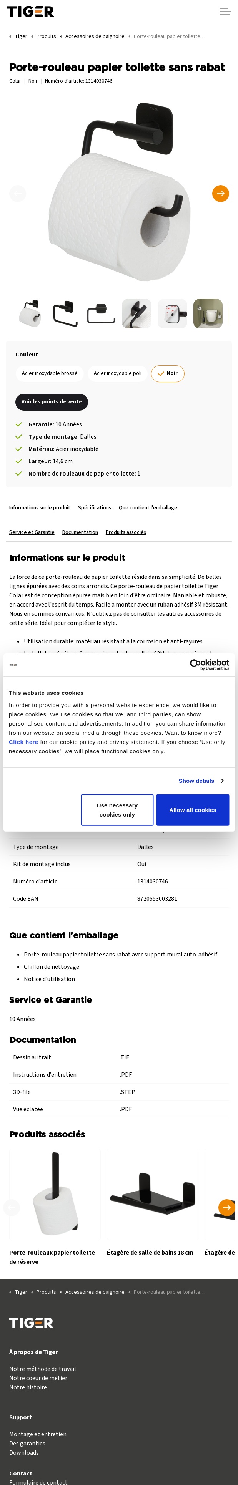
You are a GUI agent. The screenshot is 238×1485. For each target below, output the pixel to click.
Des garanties (27, 1443)
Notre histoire (28, 1387)
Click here (23, 741)
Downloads (24, 1453)
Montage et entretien (38, 1434)
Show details (197, 780)
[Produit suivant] (226, 1207)
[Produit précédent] (11, 1207)
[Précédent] (17, 193)
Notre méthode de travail (42, 1369)
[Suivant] (220, 193)
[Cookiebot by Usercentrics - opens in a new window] (195, 665)
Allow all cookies (192, 809)
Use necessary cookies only (117, 809)
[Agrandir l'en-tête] (225, 11)
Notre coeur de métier (38, 1378)
